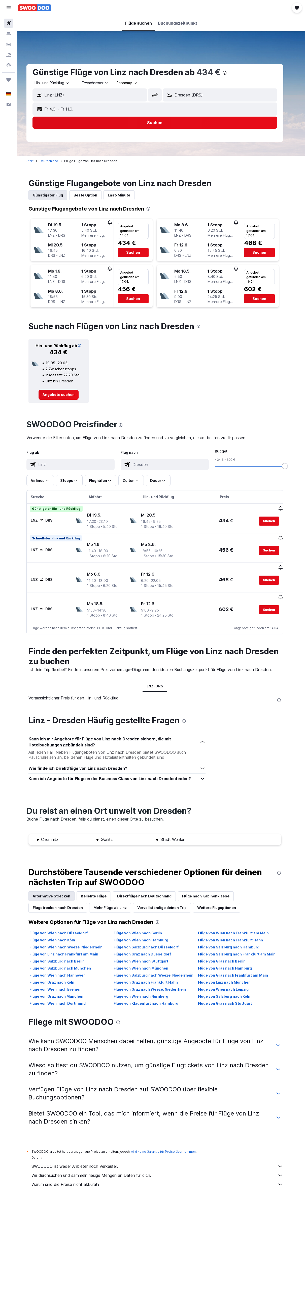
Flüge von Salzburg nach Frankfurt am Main (243, 945)
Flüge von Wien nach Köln (58, 931)
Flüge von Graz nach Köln (58, 973)
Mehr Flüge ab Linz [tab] (116, 899)
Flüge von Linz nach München (230, 973)
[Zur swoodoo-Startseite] (34, 7)
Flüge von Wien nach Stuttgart (147, 952)
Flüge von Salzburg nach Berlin (63, 952)
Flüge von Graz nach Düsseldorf (149, 945)
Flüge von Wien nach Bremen (62, 980)
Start (36, 161)
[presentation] (231, 73)
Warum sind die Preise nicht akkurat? (164, 1176)
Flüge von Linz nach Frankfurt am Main (70, 945)
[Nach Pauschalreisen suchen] (8, 55)
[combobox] (133, 82)
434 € (215, 72)
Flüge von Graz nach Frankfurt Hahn (152, 973)
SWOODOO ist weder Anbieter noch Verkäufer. (164, 1157)
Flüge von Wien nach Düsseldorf (65, 924)
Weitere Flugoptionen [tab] (223, 899)
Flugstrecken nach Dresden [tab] (64, 899)
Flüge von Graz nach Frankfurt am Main (239, 966)
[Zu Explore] (8, 65)
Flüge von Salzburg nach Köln (230, 987)
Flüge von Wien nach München (147, 959)
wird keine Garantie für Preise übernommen (169, 1143)
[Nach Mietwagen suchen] (8, 44)
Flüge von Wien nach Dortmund (64, 994)
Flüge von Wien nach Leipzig (229, 980)
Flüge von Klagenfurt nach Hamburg (152, 994)
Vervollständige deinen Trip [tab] (168, 899)
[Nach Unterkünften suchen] (8, 34)
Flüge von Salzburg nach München (66, 959)
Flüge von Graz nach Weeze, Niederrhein (156, 980)
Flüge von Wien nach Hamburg (147, 931)
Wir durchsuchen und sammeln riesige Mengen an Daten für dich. (164, 1166)
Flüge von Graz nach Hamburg (231, 959)
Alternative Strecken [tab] (58, 887)
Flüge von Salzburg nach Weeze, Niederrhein (160, 966)
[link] (65, 395)
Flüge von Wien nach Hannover (63, 966)
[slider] (291, 466)
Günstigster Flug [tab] (54, 195)
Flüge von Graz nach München (63, 987)
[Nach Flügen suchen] (8, 23)
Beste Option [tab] (92, 195)
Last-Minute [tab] (125, 195)
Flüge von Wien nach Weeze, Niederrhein (72, 938)
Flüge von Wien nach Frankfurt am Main (239, 924)
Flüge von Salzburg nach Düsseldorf (152, 938)
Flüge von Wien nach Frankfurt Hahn (236, 931)
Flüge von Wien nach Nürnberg (147, 987)
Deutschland (55, 161)
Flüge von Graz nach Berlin (228, 952)
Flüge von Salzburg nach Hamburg (235, 938)
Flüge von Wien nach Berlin (144, 924)
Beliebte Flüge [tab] (100, 887)
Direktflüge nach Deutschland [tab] (150, 887)
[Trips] (8, 80)
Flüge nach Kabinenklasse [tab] (212, 887)
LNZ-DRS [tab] (161, 677)
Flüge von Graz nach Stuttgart (231, 994)
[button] (8, 7)
